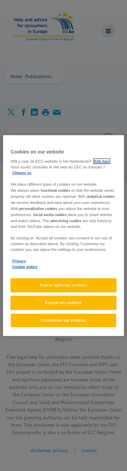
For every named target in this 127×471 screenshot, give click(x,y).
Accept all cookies (63, 303)
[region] (63, 235)
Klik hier (101, 161)
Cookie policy (24, 267)
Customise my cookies (63, 320)
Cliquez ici (21, 173)
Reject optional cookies (63, 285)
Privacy (19, 261)
